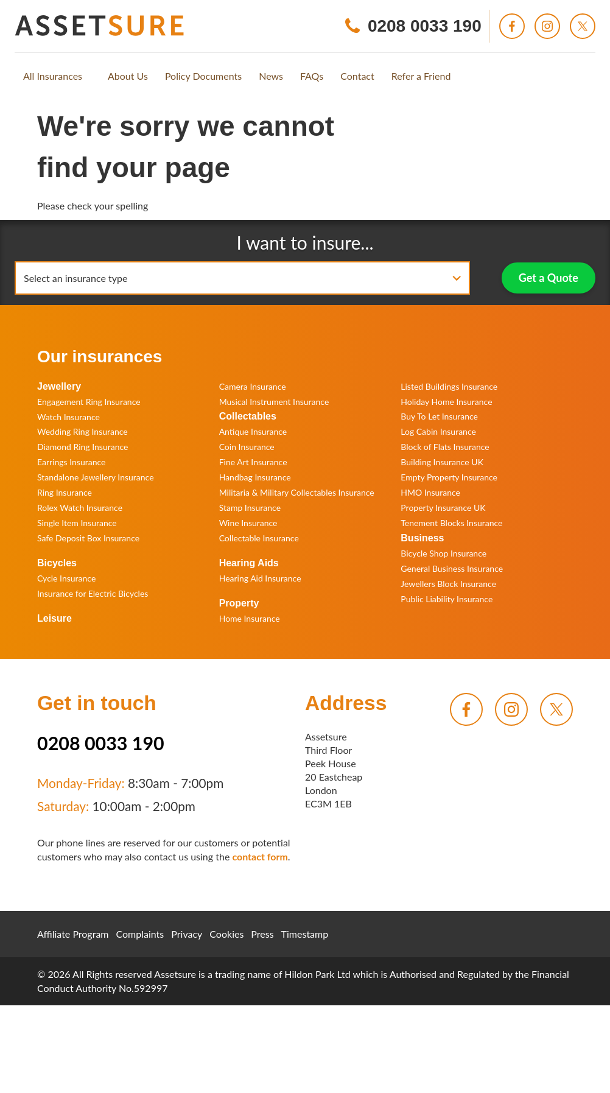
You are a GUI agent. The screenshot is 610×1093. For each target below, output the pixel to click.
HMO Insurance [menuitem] (430, 492)
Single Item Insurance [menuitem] (77, 523)
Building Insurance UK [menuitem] (442, 462)
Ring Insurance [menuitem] (64, 492)
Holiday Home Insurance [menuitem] (446, 401)
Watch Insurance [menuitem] (68, 417)
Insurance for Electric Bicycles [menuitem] (92, 593)
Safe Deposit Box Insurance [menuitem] (88, 538)
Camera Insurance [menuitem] (252, 386)
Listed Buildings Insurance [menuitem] (449, 386)
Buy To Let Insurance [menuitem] (439, 416)
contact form (259, 856)
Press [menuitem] (262, 934)
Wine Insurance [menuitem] (248, 523)
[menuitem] (53, 76)
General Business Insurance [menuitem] (452, 568)
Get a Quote (548, 277)
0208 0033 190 (100, 743)
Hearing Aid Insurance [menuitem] (260, 578)
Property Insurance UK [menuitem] (443, 507)
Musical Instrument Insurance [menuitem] (274, 401)
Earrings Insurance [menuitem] (71, 462)
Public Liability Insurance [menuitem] (447, 599)
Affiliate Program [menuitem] (73, 934)
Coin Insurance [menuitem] (247, 446)
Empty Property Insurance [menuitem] (449, 477)
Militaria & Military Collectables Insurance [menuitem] (296, 492)
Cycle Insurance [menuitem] (66, 578)
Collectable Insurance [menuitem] (259, 538)
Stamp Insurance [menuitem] (250, 507)
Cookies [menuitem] (226, 934)
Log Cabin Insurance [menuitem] (438, 431)
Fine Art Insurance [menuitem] (253, 462)
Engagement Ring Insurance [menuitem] (89, 401)
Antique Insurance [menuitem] (253, 431)
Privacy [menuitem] (186, 934)
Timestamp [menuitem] (305, 934)
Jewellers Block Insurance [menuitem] (448, 583)
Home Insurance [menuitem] (249, 618)
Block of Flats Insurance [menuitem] (445, 446)
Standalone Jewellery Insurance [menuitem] (95, 477)
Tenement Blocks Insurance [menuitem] (451, 523)
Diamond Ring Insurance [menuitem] (82, 446)
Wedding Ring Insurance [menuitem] (82, 431)
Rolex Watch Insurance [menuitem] (79, 507)
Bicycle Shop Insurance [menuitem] (443, 553)
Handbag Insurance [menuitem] (255, 477)
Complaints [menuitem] (140, 934)
